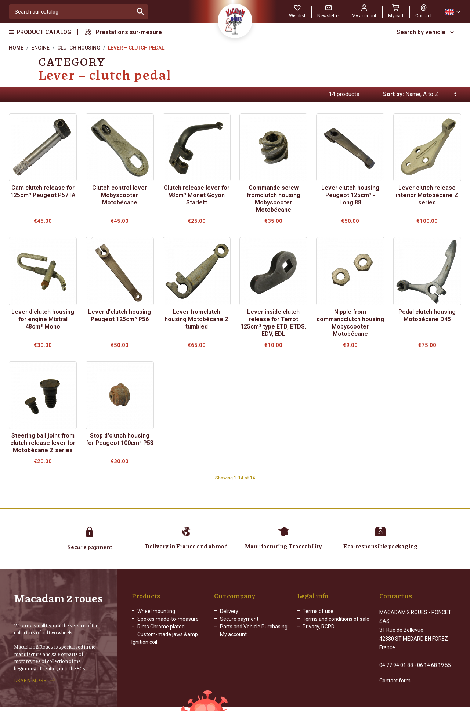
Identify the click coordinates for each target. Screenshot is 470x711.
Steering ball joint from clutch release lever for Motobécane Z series (42, 443)
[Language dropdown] (452, 12)
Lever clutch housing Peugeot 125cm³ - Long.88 (350, 195)
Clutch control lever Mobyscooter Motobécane (119, 195)
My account (233, 634)
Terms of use (318, 611)
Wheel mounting (156, 611)
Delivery (229, 611)
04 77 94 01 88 (396, 657)
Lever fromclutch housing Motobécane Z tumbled (196, 319)
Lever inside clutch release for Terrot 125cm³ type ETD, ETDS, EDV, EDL (273, 322)
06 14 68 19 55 (434, 657)
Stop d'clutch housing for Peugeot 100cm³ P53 (119, 439)
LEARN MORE (30, 676)
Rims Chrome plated (161, 627)
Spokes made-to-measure (168, 619)
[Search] (71, 11)
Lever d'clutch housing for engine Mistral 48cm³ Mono (42, 319)
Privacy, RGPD (319, 627)
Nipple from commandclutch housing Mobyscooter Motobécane (350, 322)
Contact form (395, 673)
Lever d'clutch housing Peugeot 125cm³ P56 (119, 315)
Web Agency (315, 705)
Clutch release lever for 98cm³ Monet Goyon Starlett (196, 195)
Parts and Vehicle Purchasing (254, 627)
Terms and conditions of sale (336, 619)
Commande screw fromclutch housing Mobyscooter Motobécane (273, 198)
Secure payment (239, 619)
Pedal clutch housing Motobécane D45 (427, 315)
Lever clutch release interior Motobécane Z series (427, 195)
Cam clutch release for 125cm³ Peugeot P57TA (43, 191)
